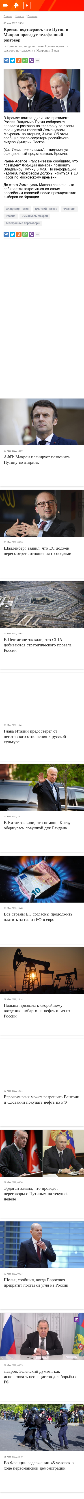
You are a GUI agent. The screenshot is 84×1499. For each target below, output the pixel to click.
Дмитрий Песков (46, 208)
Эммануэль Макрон (35, 216)
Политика (32, 16)
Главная (8, 16)
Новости (19, 16)
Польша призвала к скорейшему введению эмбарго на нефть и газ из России (37, 1010)
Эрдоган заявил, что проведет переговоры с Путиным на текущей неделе (36, 1193)
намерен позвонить (54, 165)
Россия (10, 216)
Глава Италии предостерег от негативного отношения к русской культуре (35, 736)
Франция (69, 208)
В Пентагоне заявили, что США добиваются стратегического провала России (37, 645)
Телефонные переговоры (23, 223)
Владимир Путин (17, 208)
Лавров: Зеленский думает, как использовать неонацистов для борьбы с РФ (40, 1376)
